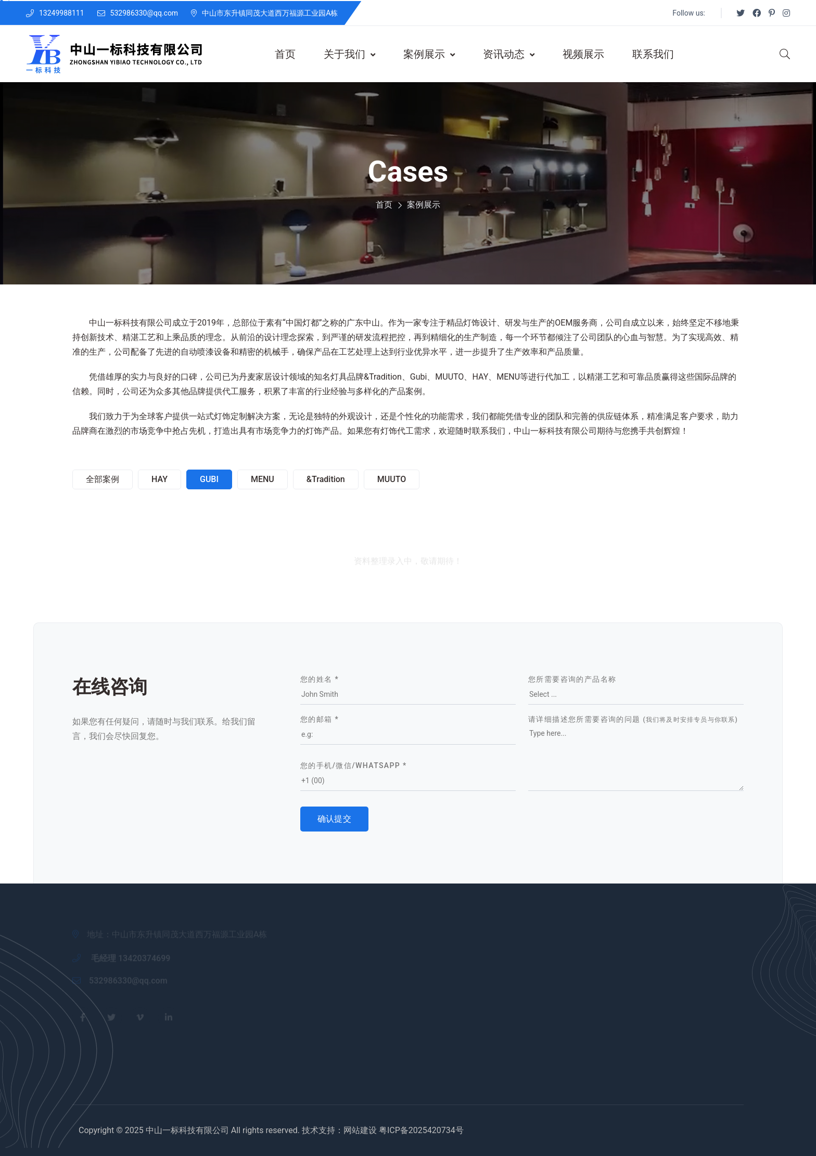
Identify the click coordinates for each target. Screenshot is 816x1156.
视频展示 (583, 54)
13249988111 (61, 13)
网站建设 (360, 1130)
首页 (285, 54)
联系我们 (653, 54)
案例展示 (429, 54)
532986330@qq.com (144, 13)
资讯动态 (508, 54)
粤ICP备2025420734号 (421, 1130)
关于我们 (349, 54)
